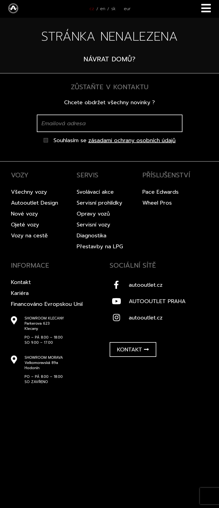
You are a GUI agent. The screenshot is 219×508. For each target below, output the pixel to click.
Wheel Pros (157, 203)
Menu (206, 8)
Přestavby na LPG (100, 246)
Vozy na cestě (29, 235)
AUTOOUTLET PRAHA (148, 301)
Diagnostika (91, 235)
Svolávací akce (95, 192)
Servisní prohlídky (99, 203)
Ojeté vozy (25, 224)
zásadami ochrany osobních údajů (132, 140)
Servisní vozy (93, 224)
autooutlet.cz (136, 285)
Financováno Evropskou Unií (47, 304)
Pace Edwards (160, 192)
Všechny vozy (29, 192)
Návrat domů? (109, 59)
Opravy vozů (93, 214)
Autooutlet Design (34, 203)
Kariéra (20, 293)
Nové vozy (24, 214)
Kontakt (21, 282)
